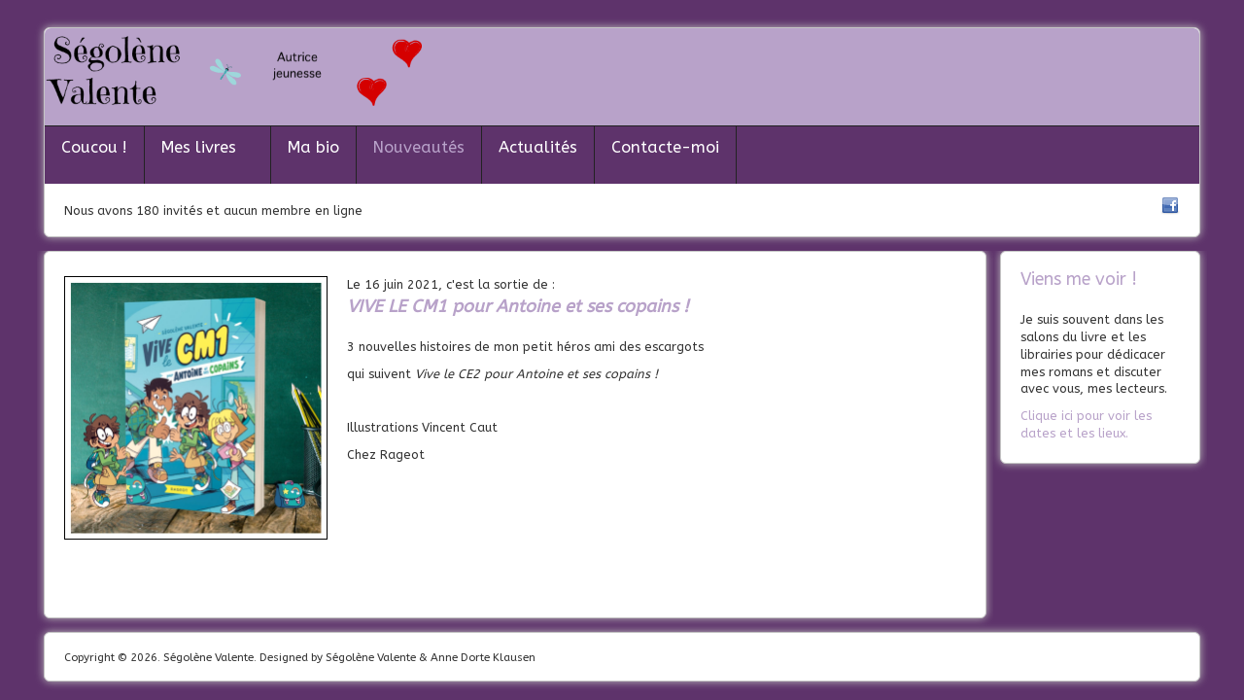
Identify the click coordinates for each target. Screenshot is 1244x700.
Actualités (538, 147)
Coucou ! (94, 147)
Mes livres (198, 147)
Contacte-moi (665, 147)
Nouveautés (419, 147)
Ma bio (313, 147)
